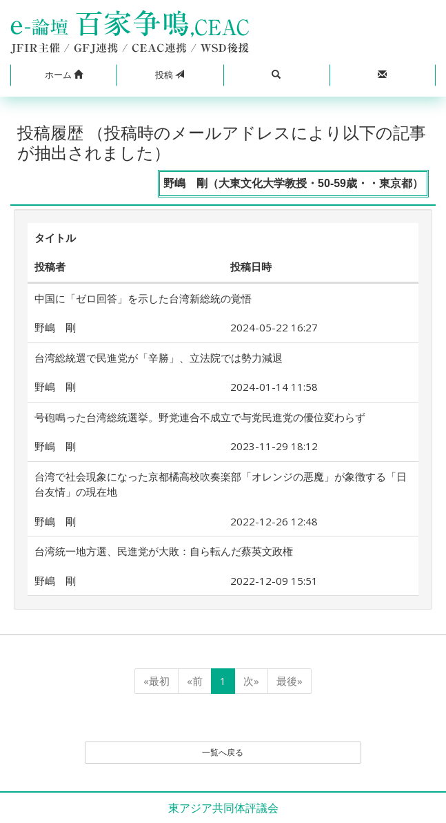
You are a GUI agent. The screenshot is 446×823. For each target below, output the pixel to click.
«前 (195, 681)
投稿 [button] (169, 74)
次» (251, 681)
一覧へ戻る (222, 752)
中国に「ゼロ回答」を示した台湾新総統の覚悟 (143, 298)
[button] (63, 75)
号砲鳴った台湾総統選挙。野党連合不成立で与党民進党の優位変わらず (199, 417)
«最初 (156, 681)
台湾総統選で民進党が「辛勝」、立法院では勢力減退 (158, 358)
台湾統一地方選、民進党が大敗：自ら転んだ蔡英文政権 (163, 551)
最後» (289, 681)
